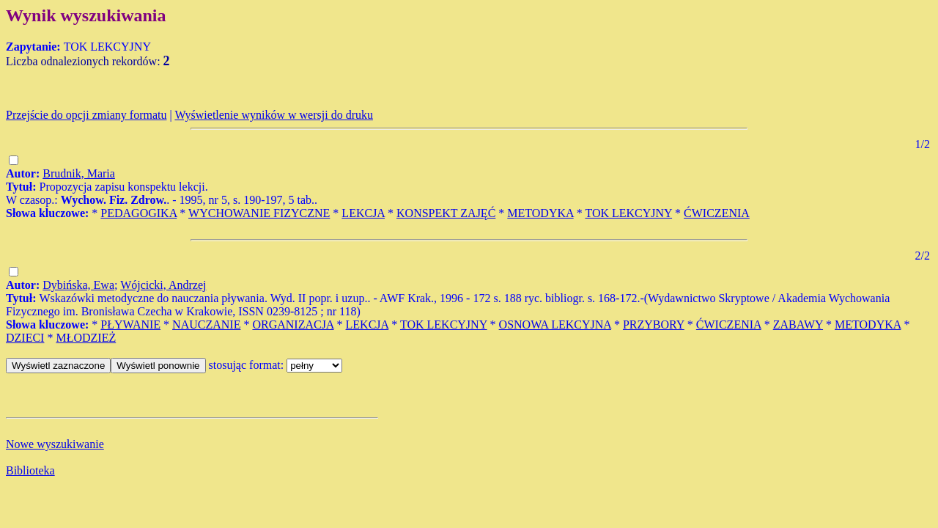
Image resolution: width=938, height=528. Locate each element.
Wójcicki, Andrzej (163, 285)
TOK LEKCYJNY (628, 213)
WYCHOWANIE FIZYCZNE (259, 213)
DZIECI (25, 337)
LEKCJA (363, 213)
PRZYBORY (653, 324)
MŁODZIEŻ (86, 337)
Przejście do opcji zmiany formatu (86, 115)
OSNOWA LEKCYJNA (555, 324)
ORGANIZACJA (292, 324)
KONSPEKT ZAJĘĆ (445, 213)
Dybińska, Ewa (78, 285)
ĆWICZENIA (717, 213)
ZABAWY (798, 324)
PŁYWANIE (130, 324)
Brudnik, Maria (79, 173)
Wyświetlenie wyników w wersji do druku (273, 115)
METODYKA (540, 213)
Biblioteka (30, 470)
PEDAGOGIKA (138, 213)
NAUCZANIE (206, 324)
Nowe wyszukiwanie (55, 444)
